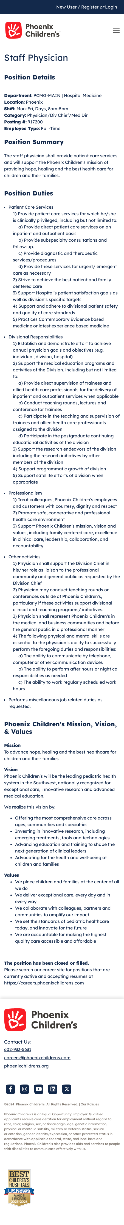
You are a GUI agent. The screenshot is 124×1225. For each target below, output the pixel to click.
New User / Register (77, 7)
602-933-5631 (17, 1049)
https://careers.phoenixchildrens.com (44, 983)
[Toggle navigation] (116, 30)
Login (111, 7)
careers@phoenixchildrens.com (37, 1057)
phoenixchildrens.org (26, 1066)
